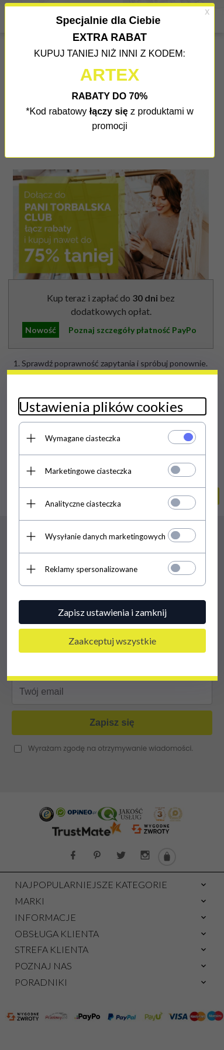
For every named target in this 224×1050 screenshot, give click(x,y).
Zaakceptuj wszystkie (112, 640)
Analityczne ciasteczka (83, 503)
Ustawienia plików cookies (101, 406)
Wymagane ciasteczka (82, 438)
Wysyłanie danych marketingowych (105, 536)
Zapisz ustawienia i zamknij (112, 612)
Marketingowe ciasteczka (88, 471)
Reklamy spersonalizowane (91, 569)
